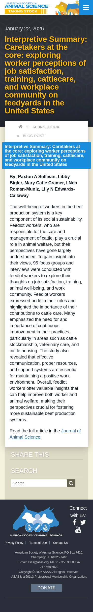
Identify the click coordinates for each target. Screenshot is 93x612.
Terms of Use (38, 543)
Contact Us (60, 543)
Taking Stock (45, 127)
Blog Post (33, 136)
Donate (46, 587)
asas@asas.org (38, 562)
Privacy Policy (14, 543)
